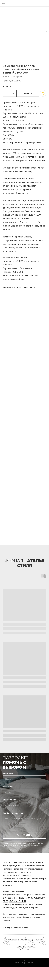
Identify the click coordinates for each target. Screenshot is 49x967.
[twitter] (44, 927)
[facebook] (39, 927)
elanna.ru (7, 885)
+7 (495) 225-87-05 (24, 897)
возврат (6, 920)
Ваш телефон (9, 800)
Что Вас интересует (13, 813)
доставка (36, 917)
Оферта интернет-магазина (15, 914)
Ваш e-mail (8, 786)
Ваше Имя (8, 773)
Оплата (27, 917)
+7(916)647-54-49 (17, 901)
